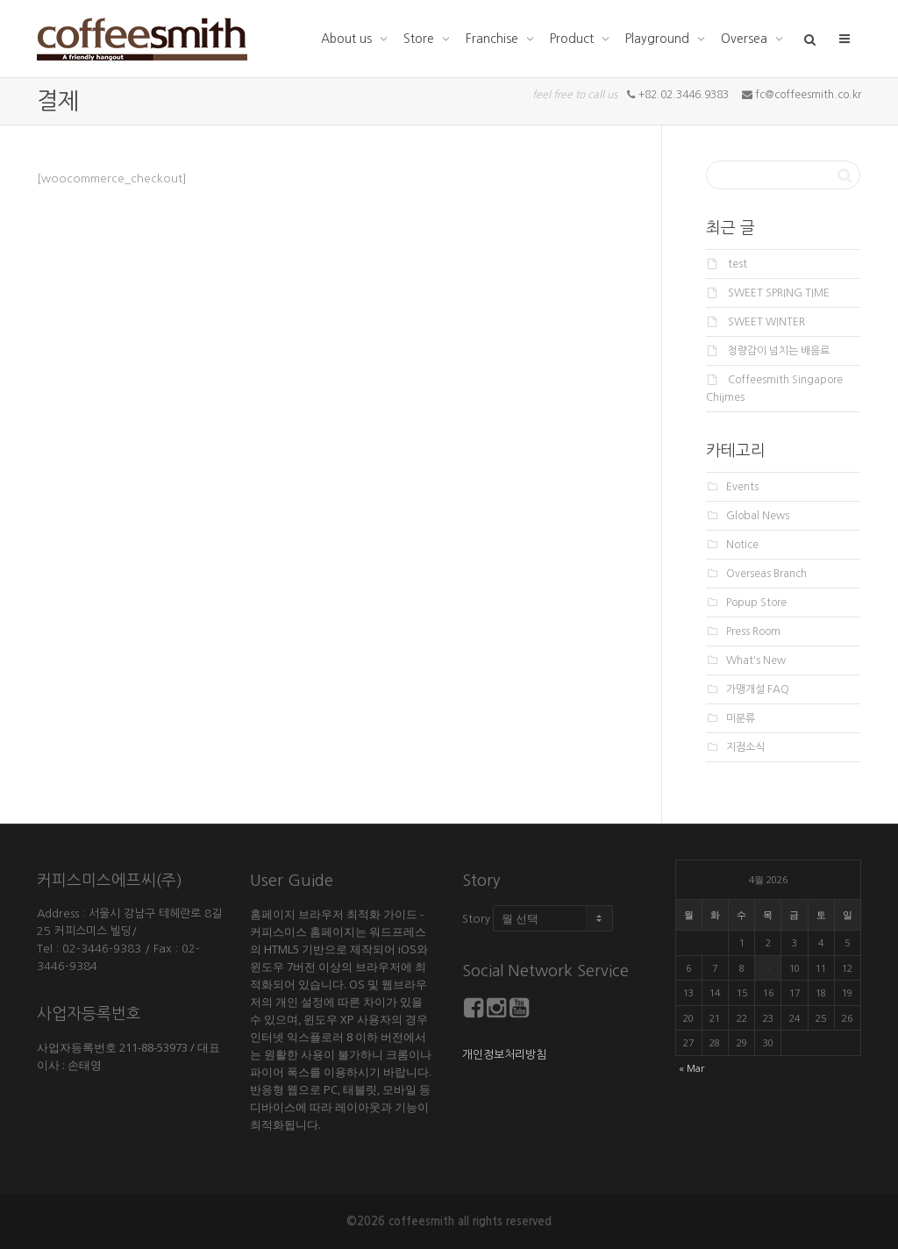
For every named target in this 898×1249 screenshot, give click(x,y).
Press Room (753, 631)
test (737, 264)
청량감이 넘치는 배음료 (779, 351)
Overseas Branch (766, 573)
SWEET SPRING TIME (779, 293)
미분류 (740, 718)
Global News (757, 515)
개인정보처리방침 (504, 1054)
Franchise (494, 38)
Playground (659, 38)
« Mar (692, 1067)
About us (348, 38)
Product (573, 38)
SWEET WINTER (766, 322)
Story (476, 918)
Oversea (746, 38)
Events (742, 487)
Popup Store (756, 602)
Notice (742, 544)
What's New (756, 660)
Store (420, 38)
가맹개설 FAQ (757, 689)
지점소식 (745, 747)
